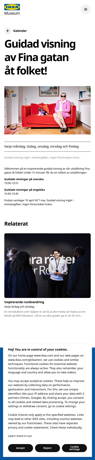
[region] (47, 400)
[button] (15, 31)
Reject (47, 448)
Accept (20, 448)
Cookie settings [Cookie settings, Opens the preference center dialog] (74, 448)
